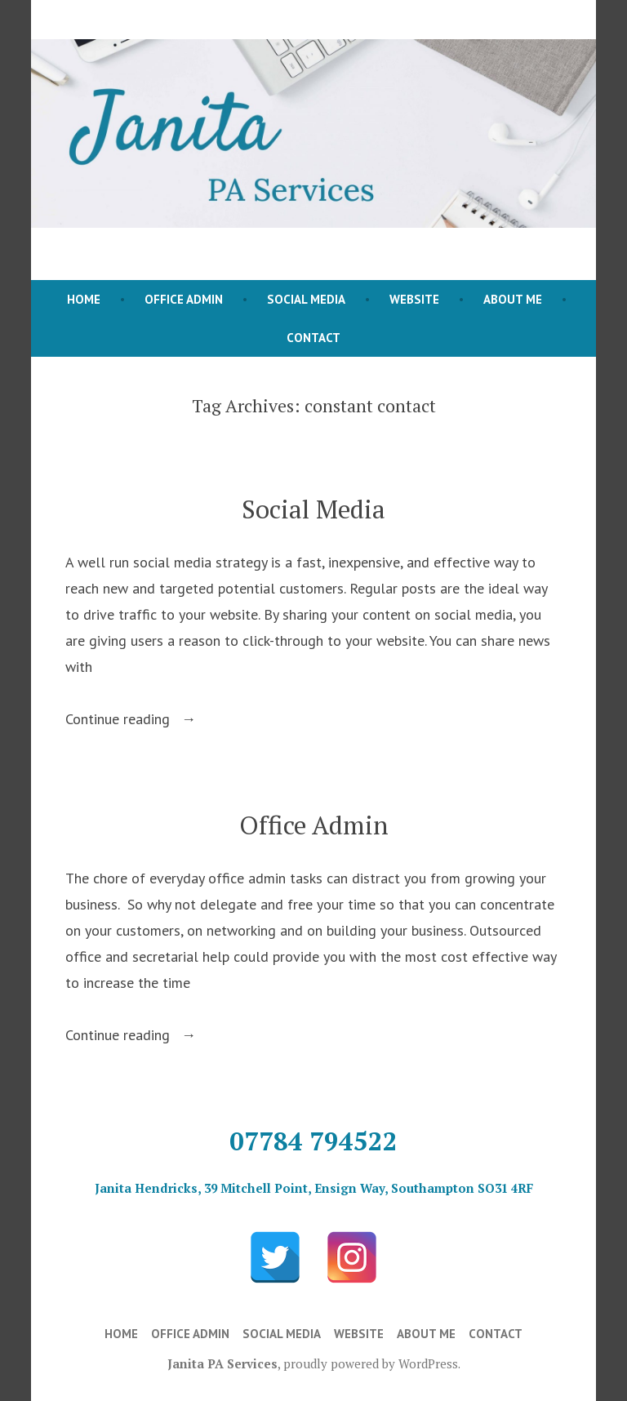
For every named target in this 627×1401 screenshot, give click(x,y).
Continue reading (140, 719)
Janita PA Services (222, 1363)
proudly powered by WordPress (370, 1363)
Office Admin (184, 299)
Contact (313, 337)
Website (414, 299)
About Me (512, 299)
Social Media (306, 299)
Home (83, 299)
